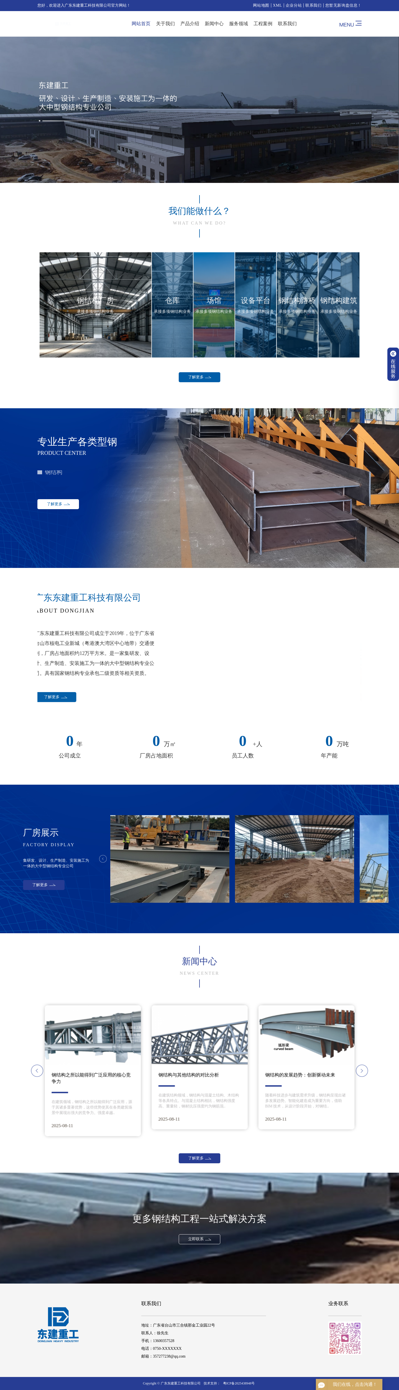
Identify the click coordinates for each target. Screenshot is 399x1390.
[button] (146, 1070)
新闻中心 (214, 23)
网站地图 (261, 5)
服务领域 (238, 23)
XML (277, 5)
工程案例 (263, 23)
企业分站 (294, 5)
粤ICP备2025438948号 (239, 1383)
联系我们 (313, 5)
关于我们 (165, 23)
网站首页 (141, 23)
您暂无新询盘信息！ (343, 5)
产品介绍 (189, 23)
